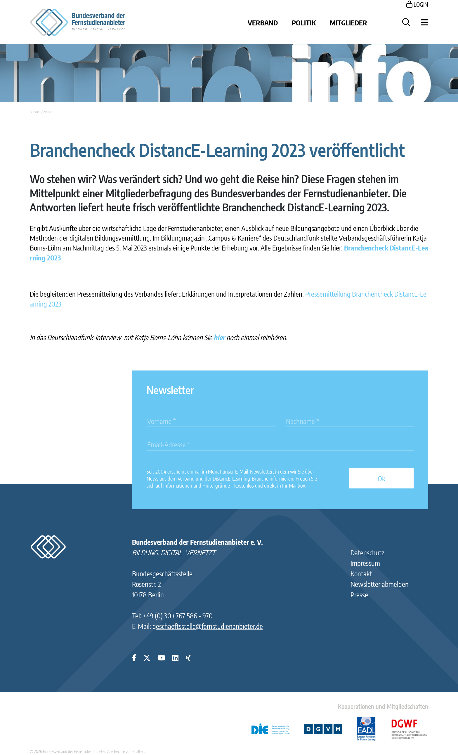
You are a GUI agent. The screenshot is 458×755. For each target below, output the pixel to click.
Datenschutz (367, 552)
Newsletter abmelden (380, 584)
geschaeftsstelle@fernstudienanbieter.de (207, 626)
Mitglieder (348, 22)
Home (35, 112)
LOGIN (417, 4)
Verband (263, 22)
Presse (359, 594)
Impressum (365, 563)
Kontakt (361, 573)
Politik (304, 22)
